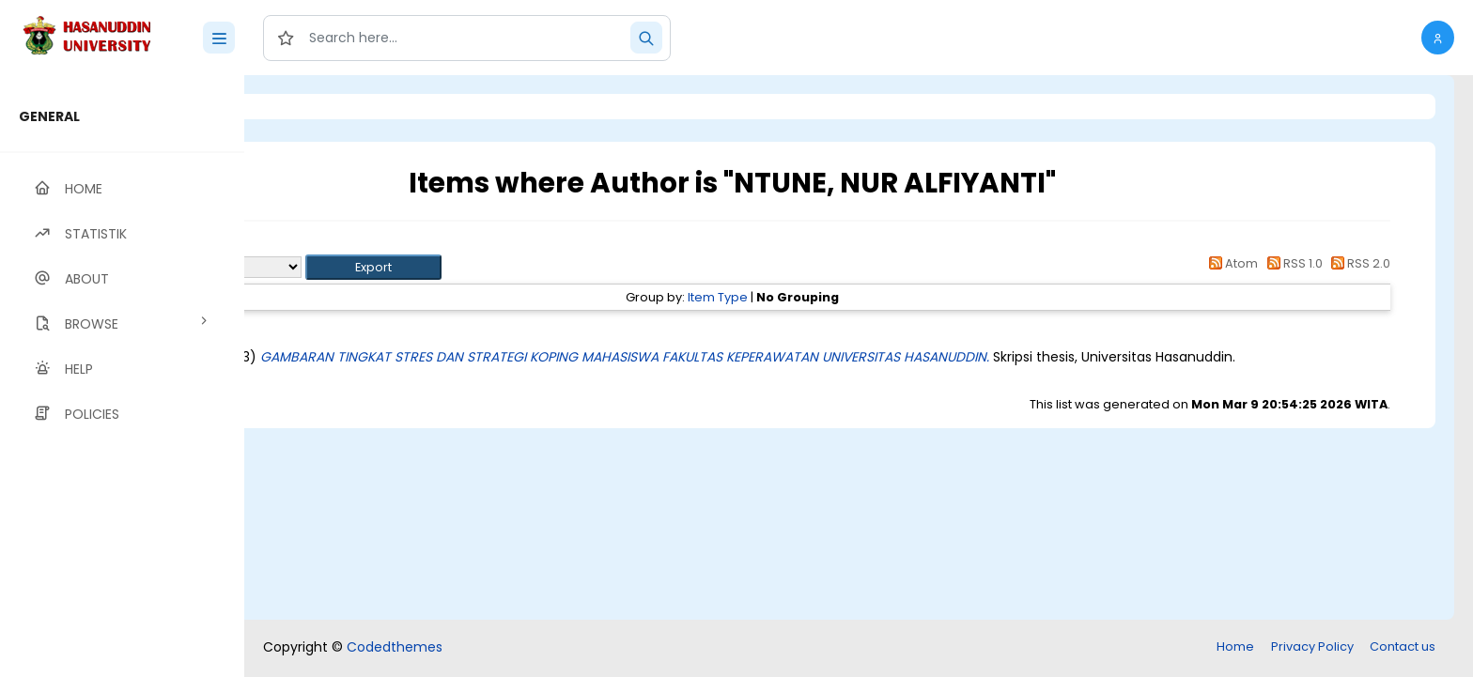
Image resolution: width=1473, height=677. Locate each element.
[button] (1437, 37)
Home (1235, 646)
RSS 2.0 (1358, 263)
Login (324, 107)
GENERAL (49, 116)
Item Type (835, 297)
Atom (1230, 263)
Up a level (346, 246)
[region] (122, 376)
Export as (335, 267)
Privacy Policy (1312, 646)
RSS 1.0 (1291, 263)
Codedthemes (394, 647)
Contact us (1402, 646)
